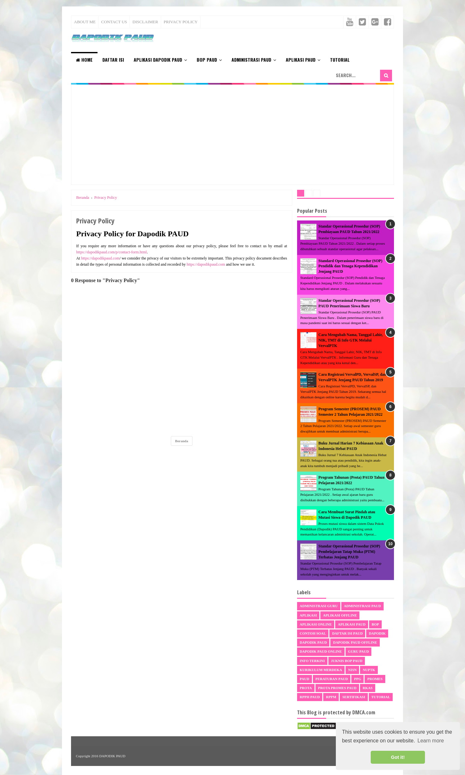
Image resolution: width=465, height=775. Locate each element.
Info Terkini (312, 661)
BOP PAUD (207, 59)
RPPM (331, 697)
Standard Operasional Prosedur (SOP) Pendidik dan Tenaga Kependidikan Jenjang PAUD (350, 266)
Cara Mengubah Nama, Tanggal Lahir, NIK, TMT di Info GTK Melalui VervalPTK (350, 340)
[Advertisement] (232, 134)
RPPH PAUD (310, 697)
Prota (306, 688)
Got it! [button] (398, 757)
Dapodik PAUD (313, 642)
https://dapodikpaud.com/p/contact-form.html (111, 252)
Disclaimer (145, 21)
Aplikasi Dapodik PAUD (158, 59)
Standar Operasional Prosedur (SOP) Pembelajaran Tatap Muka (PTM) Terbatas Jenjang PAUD (349, 551)
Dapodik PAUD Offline (355, 642)
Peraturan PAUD (331, 679)
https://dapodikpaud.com (100, 258)
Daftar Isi (113, 59)
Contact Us (114, 21)
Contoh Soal (313, 633)
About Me (85, 21)
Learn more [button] (431, 740)
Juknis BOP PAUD (347, 661)
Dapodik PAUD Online (321, 651)
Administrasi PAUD (251, 59)
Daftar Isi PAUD (347, 633)
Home (84, 59)
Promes (374, 679)
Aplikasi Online (316, 624)
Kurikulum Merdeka (321, 670)
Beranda (181, 441)
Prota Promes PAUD (337, 688)
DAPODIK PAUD (112, 756)
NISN (352, 670)
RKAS (368, 688)
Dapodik (377, 633)
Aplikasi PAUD (300, 59)
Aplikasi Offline (340, 615)
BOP (375, 624)
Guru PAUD (358, 651)
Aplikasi (308, 615)
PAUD (304, 679)
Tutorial (340, 59)
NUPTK (369, 670)
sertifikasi (353, 697)
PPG (357, 679)
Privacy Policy (181, 21)
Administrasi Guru (319, 606)
